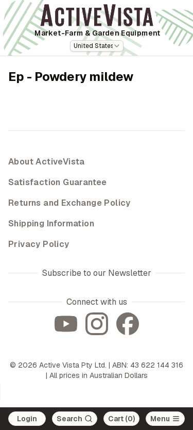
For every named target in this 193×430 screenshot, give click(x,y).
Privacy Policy (38, 244)
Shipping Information (51, 223)
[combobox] (97, 46)
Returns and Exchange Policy (69, 202)
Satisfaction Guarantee (57, 182)
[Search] (74, 418)
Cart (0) (121, 418)
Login (27, 418)
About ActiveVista (46, 161)
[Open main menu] (165, 418)
